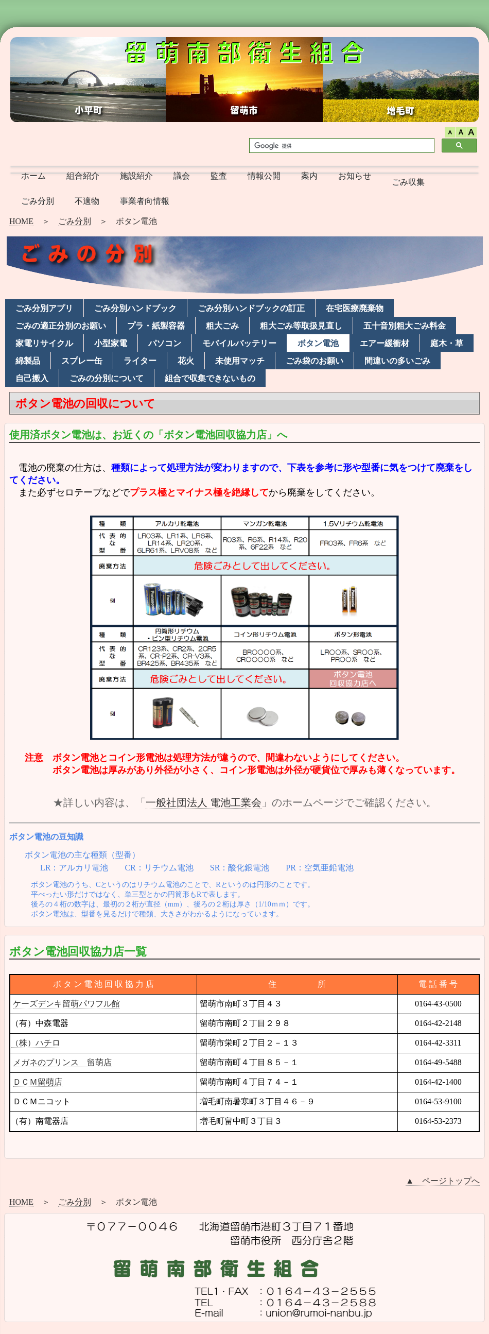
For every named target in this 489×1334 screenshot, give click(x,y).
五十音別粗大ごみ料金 (404, 325)
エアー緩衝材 (384, 343)
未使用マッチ (240, 360)
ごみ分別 (37, 201)
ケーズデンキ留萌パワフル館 (66, 1003)
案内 (309, 176)
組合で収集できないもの (210, 378)
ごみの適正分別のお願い (60, 325)
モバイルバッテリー (239, 343)
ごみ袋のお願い (314, 360)
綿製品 (27, 360)
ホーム (33, 176)
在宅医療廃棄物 (354, 308)
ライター (140, 360)
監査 (219, 176)
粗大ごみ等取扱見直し (301, 325)
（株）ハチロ (35, 1042)
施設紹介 (136, 176)
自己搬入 (31, 378)
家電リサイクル (44, 343)
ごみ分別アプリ (44, 308)
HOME (21, 221)
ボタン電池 (318, 343)
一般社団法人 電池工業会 (203, 802)
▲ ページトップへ (443, 1180)
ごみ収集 (408, 182)
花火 (186, 360)
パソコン (164, 343)
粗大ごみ (222, 325)
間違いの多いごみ (397, 360)
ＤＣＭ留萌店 (37, 1082)
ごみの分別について (106, 378)
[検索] (340, 145)
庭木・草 (446, 343)
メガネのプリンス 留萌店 (62, 1062)
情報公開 (264, 176)
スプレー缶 (81, 360)
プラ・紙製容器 (156, 325)
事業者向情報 (144, 201)
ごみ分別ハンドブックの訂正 (251, 308)
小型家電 (110, 343)
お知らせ (354, 176)
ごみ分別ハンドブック (135, 308)
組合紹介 (82, 176)
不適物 (87, 201)
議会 (181, 176)
